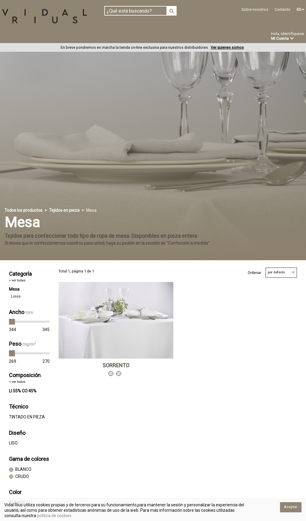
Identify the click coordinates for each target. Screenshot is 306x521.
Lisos (16, 296)
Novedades (185, 36)
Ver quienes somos (227, 47)
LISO (13, 443)
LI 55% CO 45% (22, 391)
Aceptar (290, 507)
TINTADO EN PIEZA (27, 417)
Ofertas (216, 36)
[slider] (12, 322)
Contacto (282, 9)
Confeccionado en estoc (78, 36)
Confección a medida (139, 36)
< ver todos (17, 382)
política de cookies (53, 515)
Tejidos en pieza (22, 36)
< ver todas (17, 280)
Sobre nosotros (254, 9)
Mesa (14, 289)
